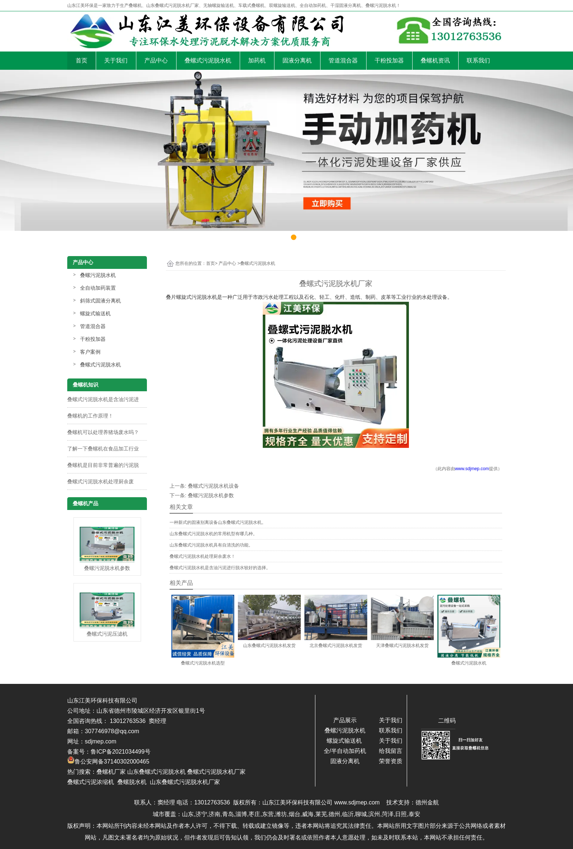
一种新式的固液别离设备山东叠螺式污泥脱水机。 (218, 522)
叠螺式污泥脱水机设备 (213, 486)
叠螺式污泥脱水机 (208, 60)
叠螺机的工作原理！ (90, 416)
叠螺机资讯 (435, 60)
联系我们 (478, 60)
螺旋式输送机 (95, 313)
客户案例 (90, 352)
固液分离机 (297, 60)
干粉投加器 (389, 60)
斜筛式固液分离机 (100, 301)
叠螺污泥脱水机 (98, 275)
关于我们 (116, 60)
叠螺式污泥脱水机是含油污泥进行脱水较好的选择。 (220, 567)
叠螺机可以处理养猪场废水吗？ (103, 432)
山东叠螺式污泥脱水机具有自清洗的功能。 (211, 545)
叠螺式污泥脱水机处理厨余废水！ (202, 556)
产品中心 (156, 60)
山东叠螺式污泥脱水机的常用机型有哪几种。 (213, 533)
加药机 (257, 60)
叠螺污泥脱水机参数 (211, 495)
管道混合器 (343, 60)
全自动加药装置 (98, 288)
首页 (81, 60)
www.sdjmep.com (472, 468)
